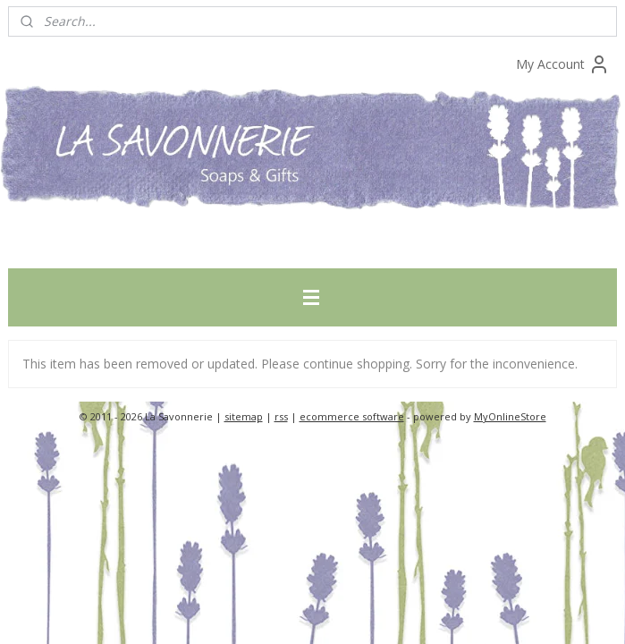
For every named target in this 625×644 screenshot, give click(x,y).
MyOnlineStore (510, 416)
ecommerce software (352, 416)
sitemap (243, 416)
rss (281, 416)
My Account (563, 64)
